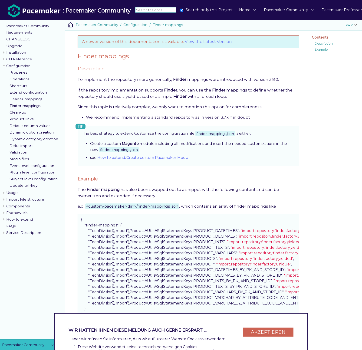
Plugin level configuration (32, 172)
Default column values (30, 126)
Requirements (19, 32)
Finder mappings (25, 106)
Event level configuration (32, 166)
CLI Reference (19, 59)
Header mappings (26, 99)
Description (323, 43)
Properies (18, 72)
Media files (19, 159)
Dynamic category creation (34, 139)
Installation (16, 52)
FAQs (11, 226)
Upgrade (14, 46)
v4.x (349, 25)
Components (18, 206)
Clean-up (18, 112)
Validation (18, 152)
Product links (21, 119)
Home (244, 10)
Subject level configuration (34, 179)
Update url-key (23, 185)
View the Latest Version (208, 41)
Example (321, 49)
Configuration (18, 66)
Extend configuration (28, 92)
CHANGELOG (18, 39)
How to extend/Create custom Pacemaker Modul (143, 157)
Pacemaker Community (286, 10)
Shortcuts (18, 86)
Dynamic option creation (32, 132)
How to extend (19, 219)
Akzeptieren (268, 332)
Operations (19, 79)
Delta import (21, 146)
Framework (17, 212)
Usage (12, 192)
